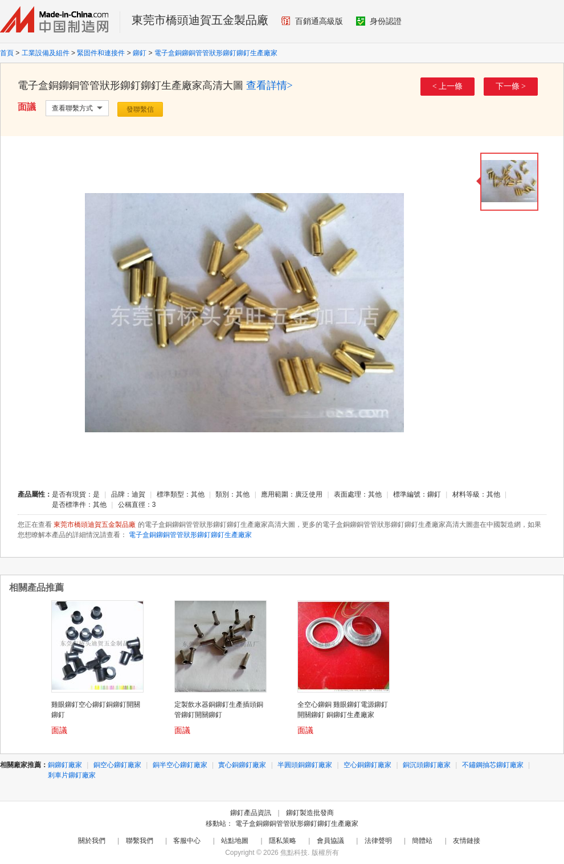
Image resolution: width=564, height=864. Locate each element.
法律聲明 (378, 841)
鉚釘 (139, 53)
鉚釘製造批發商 (310, 813)
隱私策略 (282, 841)
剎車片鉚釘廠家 (72, 775)
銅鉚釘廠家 (65, 765)
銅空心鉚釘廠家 (117, 765)
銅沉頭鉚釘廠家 (427, 765)
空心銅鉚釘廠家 (367, 765)
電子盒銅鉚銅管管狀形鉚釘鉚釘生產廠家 (215, 53)
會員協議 (330, 841)
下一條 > (511, 86)
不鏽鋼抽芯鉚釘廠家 (493, 765)
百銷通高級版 (312, 21)
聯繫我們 (139, 841)
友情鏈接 (466, 841)
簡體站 (422, 841)
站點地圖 (234, 841)
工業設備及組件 (46, 53)
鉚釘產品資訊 (250, 813)
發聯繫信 (140, 109)
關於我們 (91, 841)
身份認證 (379, 21)
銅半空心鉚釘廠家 (180, 765)
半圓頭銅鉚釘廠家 (304, 765)
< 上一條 (447, 86)
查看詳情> (269, 85)
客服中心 (187, 841)
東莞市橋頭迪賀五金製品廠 (200, 20)
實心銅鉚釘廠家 (242, 765)
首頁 (7, 53)
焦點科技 (294, 853)
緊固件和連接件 (101, 53)
